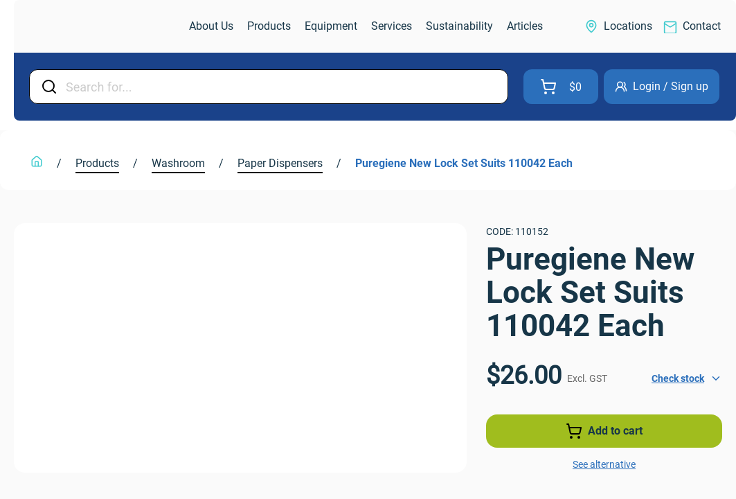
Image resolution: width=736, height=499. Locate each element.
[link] (87, 26)
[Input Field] (282, 86)
